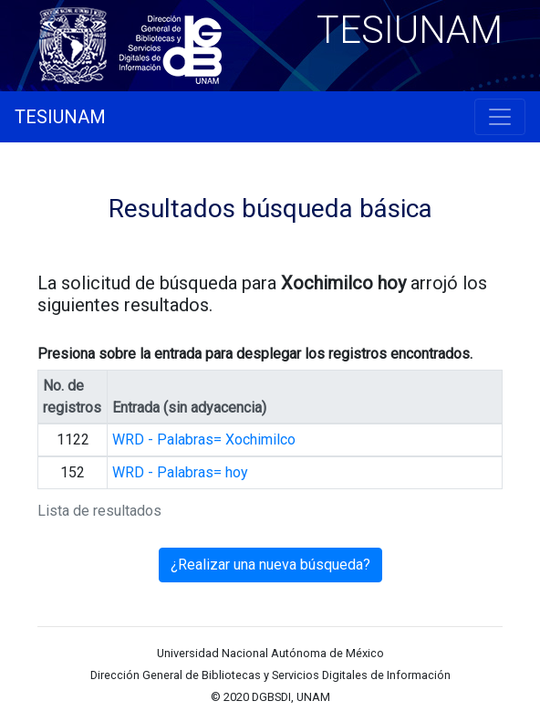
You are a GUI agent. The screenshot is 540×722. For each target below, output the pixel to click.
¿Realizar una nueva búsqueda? (270, 564)
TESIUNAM (60, 117)
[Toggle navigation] (499, 117)
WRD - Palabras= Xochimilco (204, 439)
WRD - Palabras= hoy (180, 472)
